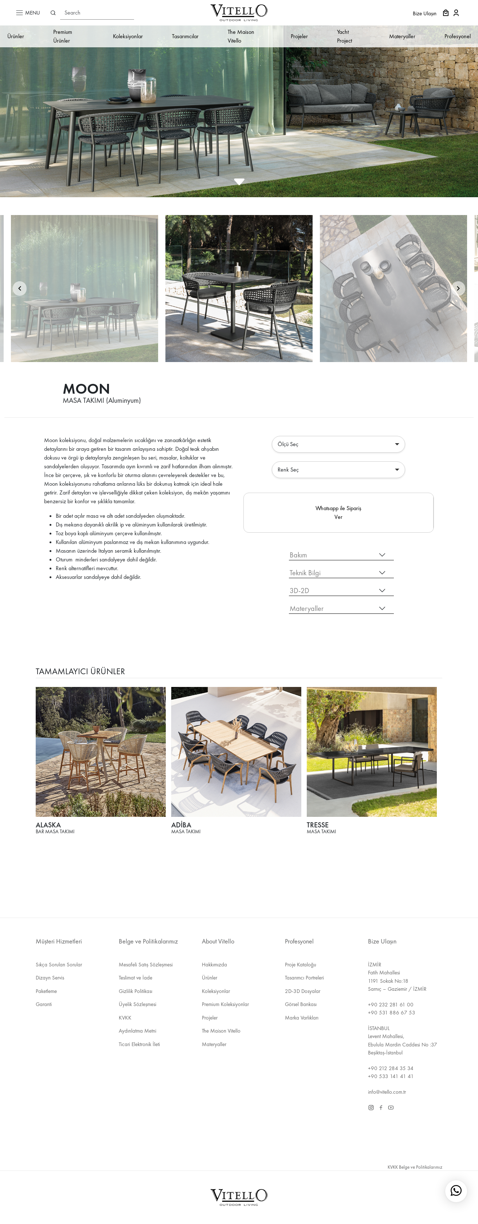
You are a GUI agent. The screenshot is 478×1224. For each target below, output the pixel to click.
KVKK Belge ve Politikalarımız (415, 1167)
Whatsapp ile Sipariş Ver (338, 512)
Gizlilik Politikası (135, 991)
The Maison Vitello (241, 36)
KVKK (125, 1017)
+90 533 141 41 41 (391, 1076)
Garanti (44, 1004)
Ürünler (15, 36)
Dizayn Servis (50, 977)
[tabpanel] (239, 766)
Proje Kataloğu (300, 964)
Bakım (298, 555)
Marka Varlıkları (301, 1017)
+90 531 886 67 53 (391, 1012)
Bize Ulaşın (424, 13)
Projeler (299, 36)
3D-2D (299, 590)
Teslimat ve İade (135, 977)
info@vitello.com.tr (387, 1092)
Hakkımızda (214, 964)
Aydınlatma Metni (137, 1030)
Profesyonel (457, 36)
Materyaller (402, 36)
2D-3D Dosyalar (302, 991)
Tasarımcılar (185, 36)
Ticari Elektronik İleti (139, 1044)
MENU (27, 13)
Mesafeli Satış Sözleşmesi (146, 964)
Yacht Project (344, 36)
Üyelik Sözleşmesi (137, 1004)
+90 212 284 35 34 (391, 1068)
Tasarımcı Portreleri (304, 977)
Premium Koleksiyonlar (225, 1004)
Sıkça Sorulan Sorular (59, 964)
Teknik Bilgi (305, 572)
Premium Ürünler (62, 36)
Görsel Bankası (301, 1004)
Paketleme (46, 991)
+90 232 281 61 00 (391, 1004)
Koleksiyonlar (128, 36)
